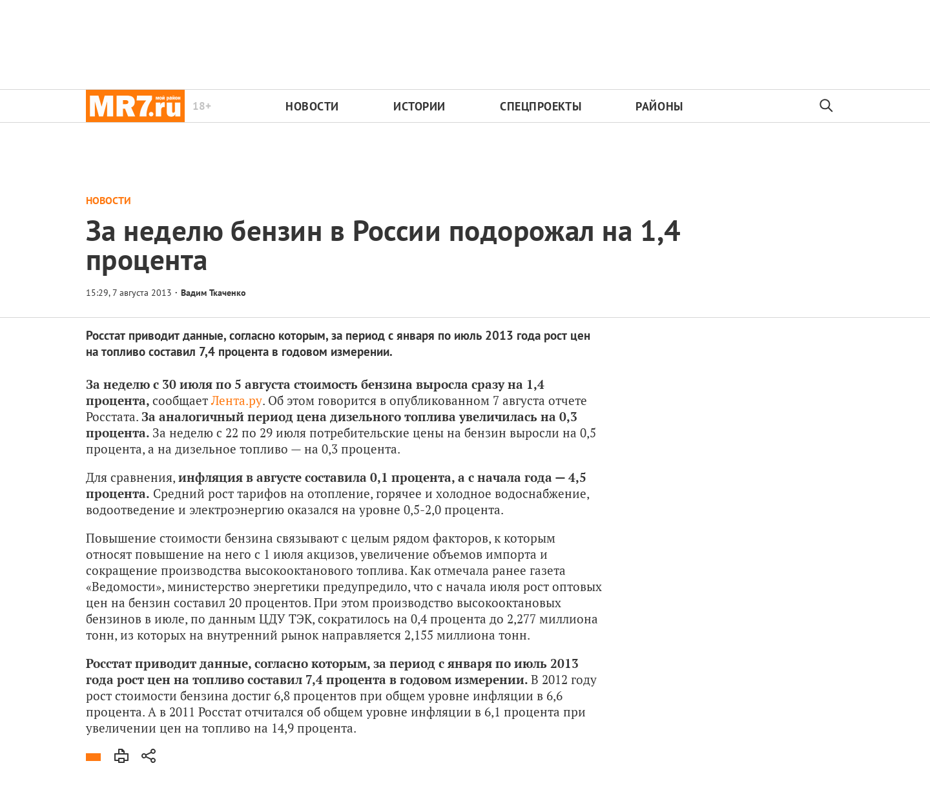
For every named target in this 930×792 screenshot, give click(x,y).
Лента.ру (236, 400)
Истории (419, 106)
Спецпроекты (540, 106)
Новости (312, 106)
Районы (659, 106)
